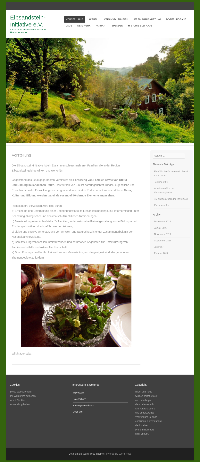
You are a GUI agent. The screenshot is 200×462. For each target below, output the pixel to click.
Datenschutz (79, 399)
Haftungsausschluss (83, 405)
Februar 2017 (161, 253)
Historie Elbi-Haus (140, 25)
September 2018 (162, 240)
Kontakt (101, 25)
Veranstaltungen (116, 19)
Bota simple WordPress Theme (86, 453)
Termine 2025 (161, 182)
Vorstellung (74, 19)
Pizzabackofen (161, 205)
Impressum (78, 392)
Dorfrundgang (176, 19)
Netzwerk (83, 25)
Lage (69, 25)
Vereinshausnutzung (147, 19)
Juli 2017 (158, 247)
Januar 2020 (160, 228)
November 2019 (162, 234)
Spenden (117, 25)
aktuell (93, 19)
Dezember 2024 (162, 221)
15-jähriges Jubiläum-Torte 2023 (171, 199)
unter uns (77, 411)
